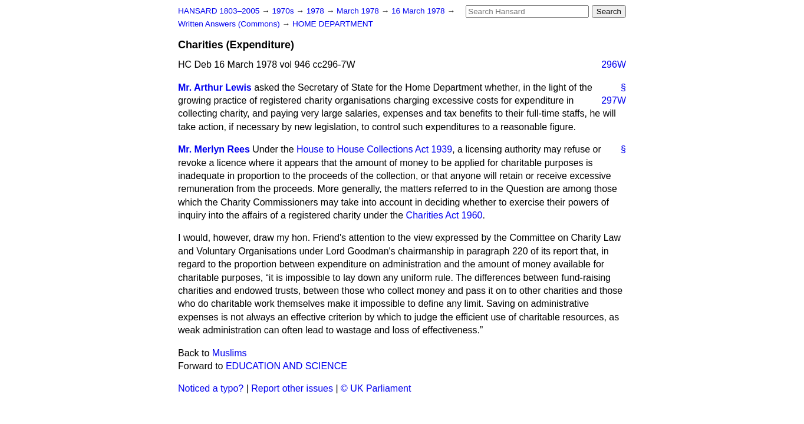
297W (613, 100)
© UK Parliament (376, 388)
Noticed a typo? (210, 388)
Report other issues (292, 388)
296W (613, 64)
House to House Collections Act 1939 (374, 149)
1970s (284, 10)
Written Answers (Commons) (230, 23)
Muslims (229, 353)
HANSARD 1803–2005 (218, 10)
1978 (317, 10)
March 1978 (359, 10)
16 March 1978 (419, 10)
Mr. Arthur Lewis (215, 87)
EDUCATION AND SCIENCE (286, 366)
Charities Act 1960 (444, 215)
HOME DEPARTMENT (332, 23)
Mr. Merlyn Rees (214, 149)
